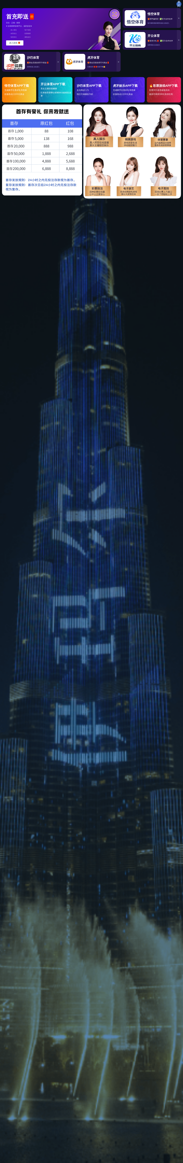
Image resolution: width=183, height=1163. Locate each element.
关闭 (179, 4)
